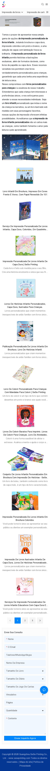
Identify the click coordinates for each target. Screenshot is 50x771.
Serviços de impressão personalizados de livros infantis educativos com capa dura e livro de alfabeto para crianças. (25, 604)
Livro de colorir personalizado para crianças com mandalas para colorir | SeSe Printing (25, 390)
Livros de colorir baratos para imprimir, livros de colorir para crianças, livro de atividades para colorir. (25, 433)
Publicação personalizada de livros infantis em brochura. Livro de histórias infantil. (25, 348)
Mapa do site (26, 762)
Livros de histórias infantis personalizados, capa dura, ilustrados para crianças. (25, 305)
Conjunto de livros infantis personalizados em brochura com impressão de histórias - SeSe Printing (25, 476)
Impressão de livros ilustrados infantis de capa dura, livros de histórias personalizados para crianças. (25, 561)
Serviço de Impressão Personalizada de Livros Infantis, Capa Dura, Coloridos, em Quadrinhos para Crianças (25, 228)
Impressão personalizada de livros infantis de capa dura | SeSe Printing (25, 263)
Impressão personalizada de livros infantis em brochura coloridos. (25, 518)
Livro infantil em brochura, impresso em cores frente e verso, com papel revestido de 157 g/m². (25, 193)
